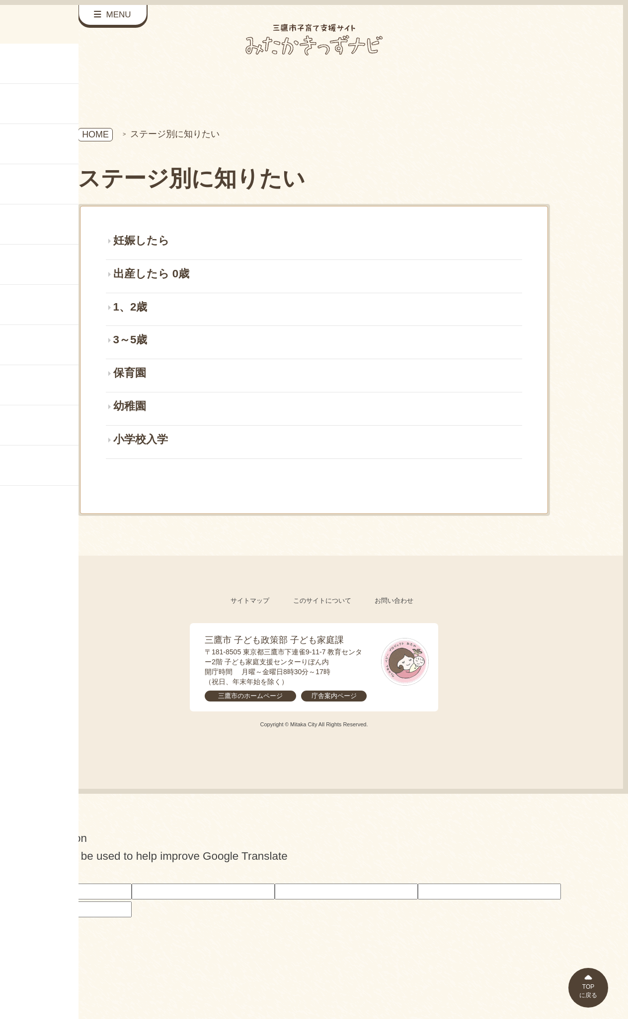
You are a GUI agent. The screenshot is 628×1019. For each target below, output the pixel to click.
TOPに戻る (588, 991)
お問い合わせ (394, 600)
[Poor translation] (24, 873)
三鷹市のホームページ (250, 696)
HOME (95, 134)
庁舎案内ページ (334, 696)
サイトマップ (250, 600)
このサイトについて (322, 600)
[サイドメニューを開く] (113, 15)
